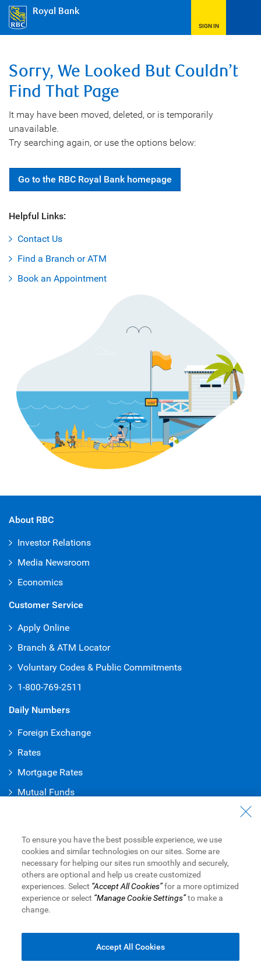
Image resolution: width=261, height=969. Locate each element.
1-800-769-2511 (49, 687)
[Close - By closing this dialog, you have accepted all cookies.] (246, 821)
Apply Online (43, 627)
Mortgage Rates (50, 772)
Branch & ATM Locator (63, 647)
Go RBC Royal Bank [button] (95, 179)
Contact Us (39, 238)
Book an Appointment (62, 278)
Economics (40, 582)
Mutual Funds (46, 792)
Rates (29, 752)
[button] (208, 17)
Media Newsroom (53, 562)
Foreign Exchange (54, 732)
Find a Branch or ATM (62, 258)
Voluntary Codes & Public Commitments (99, 667)
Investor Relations (54, 542)
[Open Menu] (243, 17)
